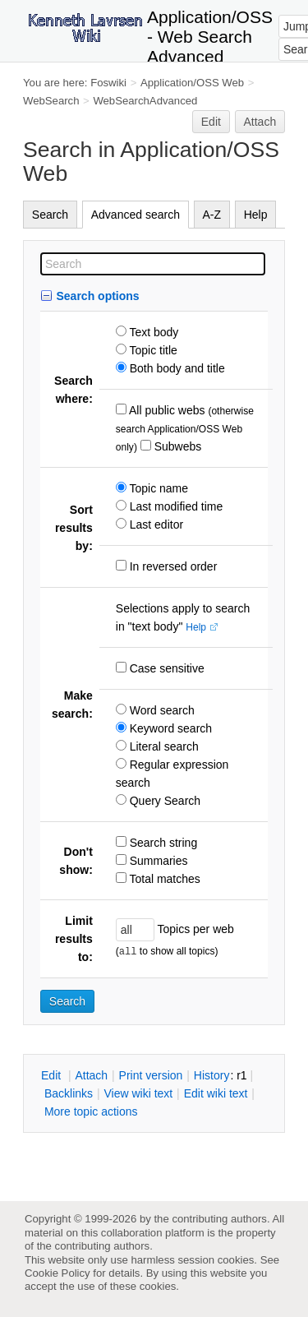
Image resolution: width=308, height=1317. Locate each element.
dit (52, 1075)
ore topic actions (91, 1111)
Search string (161, 842)
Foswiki (108, 82)
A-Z (212, 214)
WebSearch (51, 101)
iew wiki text (137, 1093)
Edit (211, 121)
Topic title (151, 350)
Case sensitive (165, 668)
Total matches (163, 878)
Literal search (162, 746)
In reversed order (172, 566)
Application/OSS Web (192, 82)
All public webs (165, 410)
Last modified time (174, 506)
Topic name (157, 488)
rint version (151, 1075)
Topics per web (194, 929)
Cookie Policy (57, 1273)
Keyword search (169, 728)
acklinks (68, 1093)
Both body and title (175, 368)
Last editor (154, 524)
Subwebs (176, 446)
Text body (152, 332)
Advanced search (135, 214)
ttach (91, 1075)
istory (212, 1075)
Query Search (163, 800)
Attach (260, 121)
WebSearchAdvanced (145, 101)
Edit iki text (216, 1093)
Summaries (157, 860)
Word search (160, 710)
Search (50, 214)
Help (256, 214)
